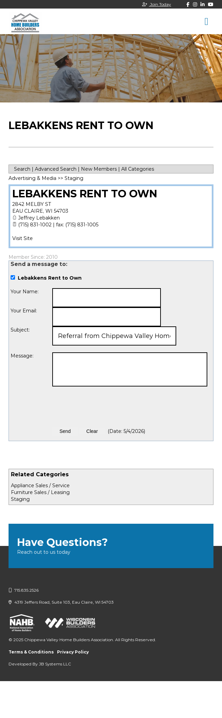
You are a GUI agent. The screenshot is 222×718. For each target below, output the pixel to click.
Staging (20, 499)
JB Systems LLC (55, 663)
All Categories (137, 169)
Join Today (156, 4)
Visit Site (22, 238)
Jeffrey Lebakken (39, 218)
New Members (99, 169)
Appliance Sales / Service (40, 485)
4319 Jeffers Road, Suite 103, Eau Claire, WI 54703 (61, 602)
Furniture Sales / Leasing (40, 492)
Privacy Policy (73, 651)
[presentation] (104, 406)
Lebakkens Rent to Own (84, 193)
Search (22, 169)
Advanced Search (56, 169)
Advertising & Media (32, 178)
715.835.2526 (24, 590)
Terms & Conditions (31, 651)
